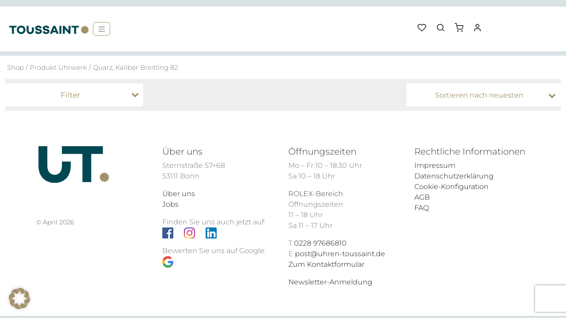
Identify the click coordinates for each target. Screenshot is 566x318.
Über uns (178, 193)
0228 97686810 (320, 243)
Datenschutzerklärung (453, 176)
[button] (462, 24)
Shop (15, 68)
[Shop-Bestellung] (486, 95)
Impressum (434, 165)
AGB (422, 197)
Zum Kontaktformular (326, 264)
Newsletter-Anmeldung (330, 282)
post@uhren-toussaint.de (340, 254)
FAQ (421, 208)
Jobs (170, 204)
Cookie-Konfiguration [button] (451, 186)
